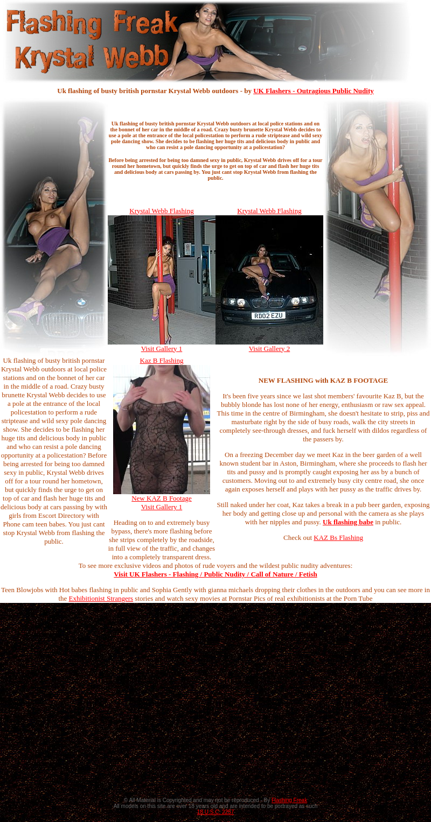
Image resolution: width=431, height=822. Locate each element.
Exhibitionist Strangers (101, 598)
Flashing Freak (289, 800)
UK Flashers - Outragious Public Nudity (313, 91)
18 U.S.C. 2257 (215, 812)
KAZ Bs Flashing (338, 537)
